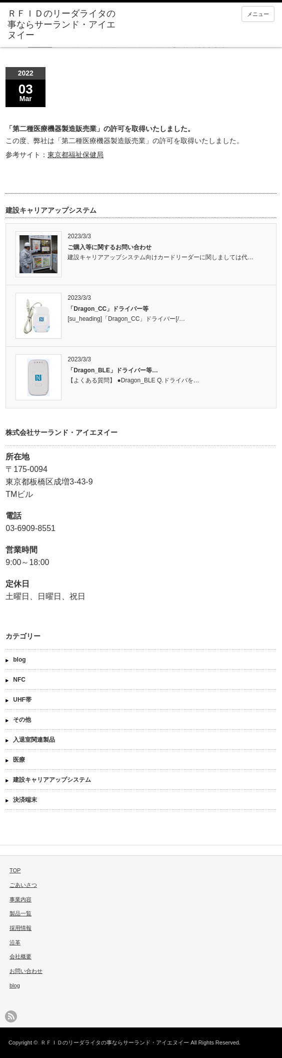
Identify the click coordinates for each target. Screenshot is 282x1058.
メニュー (258, 14)
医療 (19, 759)
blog (19, 659)
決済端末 (25, 799)
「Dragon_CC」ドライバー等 (108, 308)
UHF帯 (22, 699)
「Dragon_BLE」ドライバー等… (113, 370)
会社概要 (21, 956)
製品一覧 (21, 913)
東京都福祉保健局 (76, 155)
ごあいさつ (23, 885)
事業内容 (21, 899)
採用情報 (21, 928)
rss (11, 1016)
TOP (15, 870)
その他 (22, 719)
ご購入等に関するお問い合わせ (110, 247)
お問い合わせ (26, 971)
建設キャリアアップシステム (52, 779)
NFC (19, 679)
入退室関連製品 (34, 739)
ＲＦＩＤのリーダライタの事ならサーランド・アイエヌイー (114, 1042)
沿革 (15, 942)
